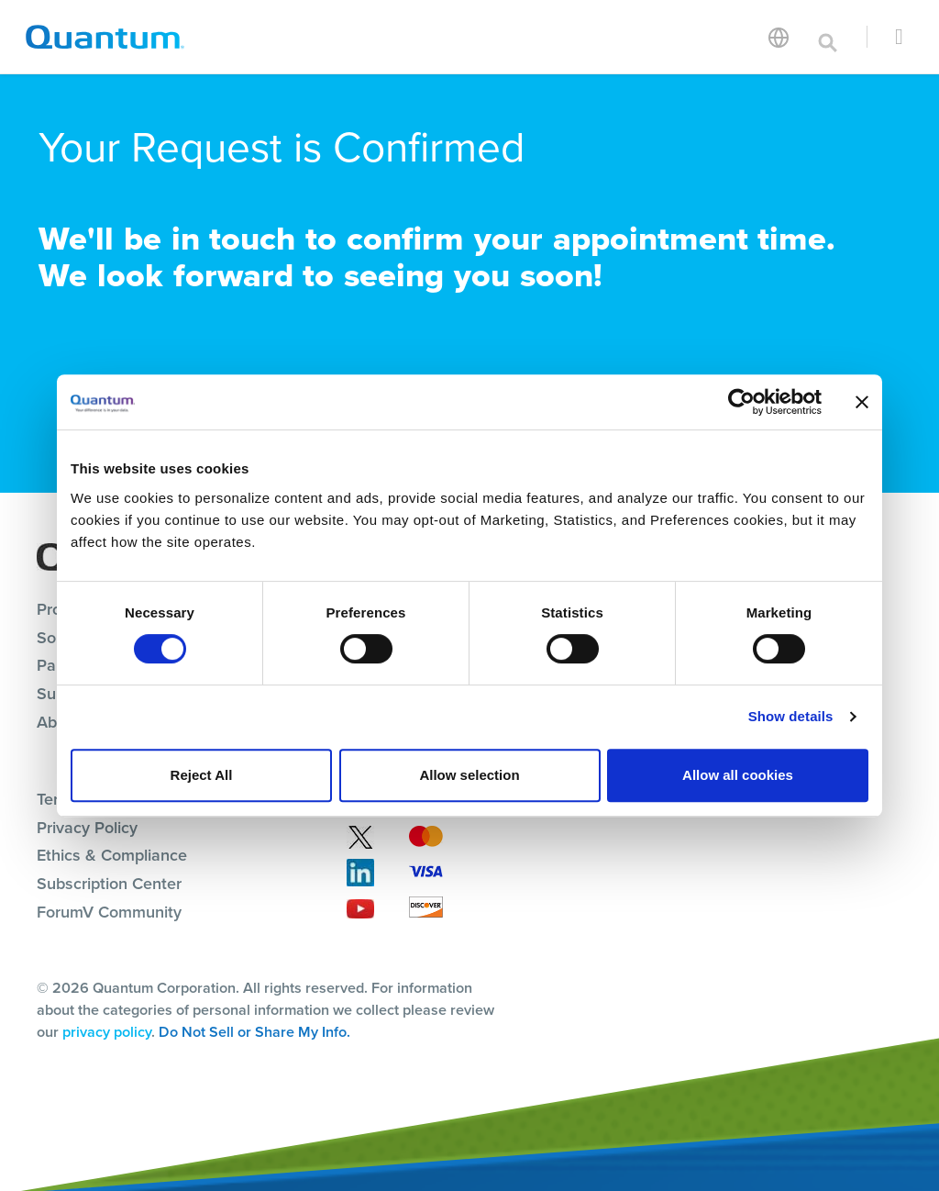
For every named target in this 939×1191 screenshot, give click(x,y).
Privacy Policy (87, 828)
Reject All (202, 775)
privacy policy (106, 1031)
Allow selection (469, 775)
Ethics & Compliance (112, 855)
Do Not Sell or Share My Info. (254, 1031)
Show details (791, 716)
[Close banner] (862, 401)
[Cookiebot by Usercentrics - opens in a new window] (741, 402)
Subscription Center (109, 884)
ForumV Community (109, 912)
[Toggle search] (828, 36)
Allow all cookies (737, 775)
